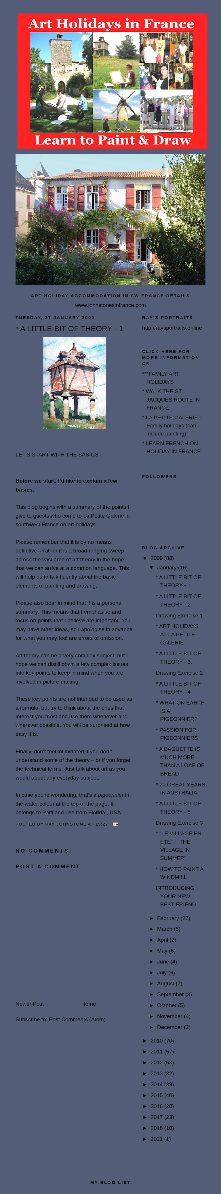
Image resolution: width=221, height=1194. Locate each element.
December (170, 1027)
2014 (157, 1084)
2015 (157, 1095)
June (163, 962)
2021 (157, 1139)
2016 (157, 1106)
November (170, 1016)
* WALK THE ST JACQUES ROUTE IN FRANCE (171, 399)
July (162, 973)
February (168, 918)
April (163, 940)
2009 (157, 558)
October (167, 1005)
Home (88, 1004)
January (167, 568)
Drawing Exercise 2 (179, 673)
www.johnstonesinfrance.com (110, 305)
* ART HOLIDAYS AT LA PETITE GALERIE (177, 634)
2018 (157, 1128)
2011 (157, 1052)
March (165, 929)
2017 (157, 1117)
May (163, 951)
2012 (157, 1062)
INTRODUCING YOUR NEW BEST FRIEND (176, 896)
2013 (157, 1073)
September (171, 994)
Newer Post (30, 1004)
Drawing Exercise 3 (179, 823)
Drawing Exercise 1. (180, 616)
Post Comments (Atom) (77, 1019)
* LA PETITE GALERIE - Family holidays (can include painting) (171, 425)
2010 (157, 1041)
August (166, 983)
